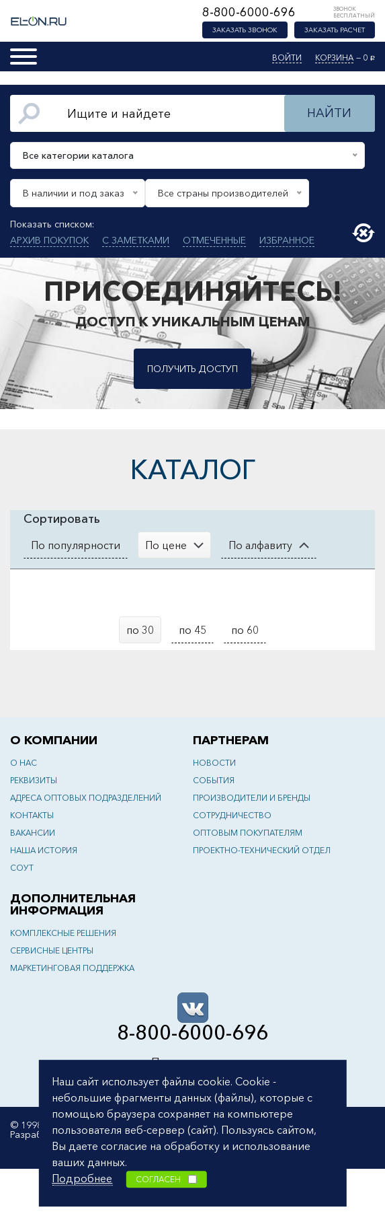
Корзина (334, 57)
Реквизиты (33, 780)
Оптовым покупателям (247, 833)
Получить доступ (192, 369)
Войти (287, 57)
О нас (23, 763)
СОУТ (22, 868)
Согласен (166, 1179)
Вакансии (32, 833)
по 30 (140, 630)
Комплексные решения (63, 933)
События (213, 780)
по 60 (245, 630)
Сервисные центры (51, 950)
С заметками (135, 240)
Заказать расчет (334, 30)
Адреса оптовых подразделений (85, 798)
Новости (214, 763)
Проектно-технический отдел (262, 850)
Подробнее (82, 1178)
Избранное (286, 240)
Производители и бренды (251, 798)
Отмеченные (214, 240)
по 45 (192, 630)
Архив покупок (49, 240)
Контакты (32, 815)
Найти (329, 113)
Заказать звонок (244, 30)
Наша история (43, 850)
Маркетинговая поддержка (72, 968)
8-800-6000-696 (249, 12)
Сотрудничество (232, 815)
